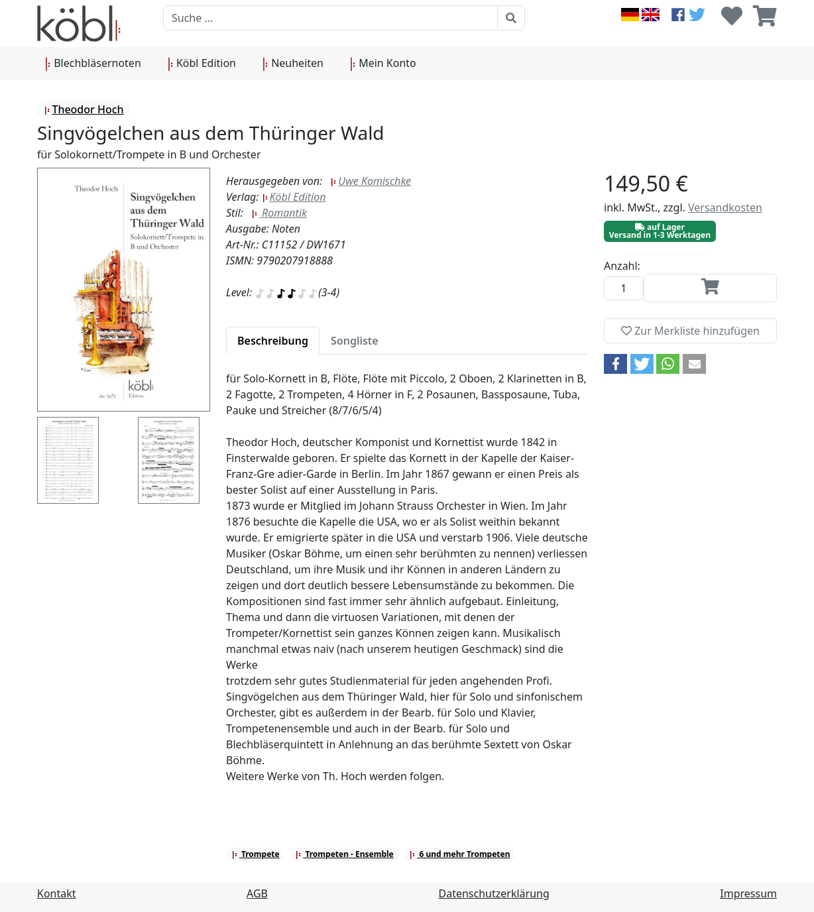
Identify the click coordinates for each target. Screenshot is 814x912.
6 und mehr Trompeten (459, 854)
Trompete (255, 854)
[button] (615, 364)
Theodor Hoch (83, 109)
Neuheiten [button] (292, 64)
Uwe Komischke (370, 181)
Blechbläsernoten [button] (93, 64)
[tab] (273, 341)
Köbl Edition (294, 197)
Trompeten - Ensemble (344, 854)
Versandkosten (725, 207)
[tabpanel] (407, 585)
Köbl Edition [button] (202, 64)
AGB (257, 893)
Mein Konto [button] (383, 64)
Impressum (748, 893)
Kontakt (56, 893)
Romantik (279, 212)
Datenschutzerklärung (494, 893)
